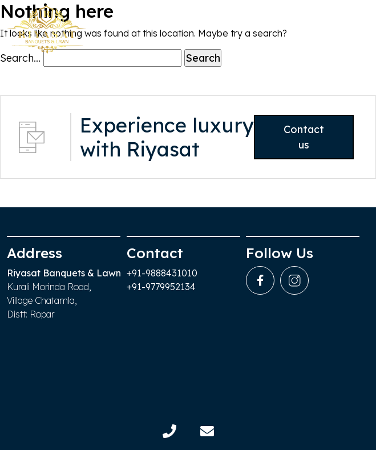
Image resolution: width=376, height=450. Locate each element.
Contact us (301, 137)
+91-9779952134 (161, 286)
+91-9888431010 (162, 273)
